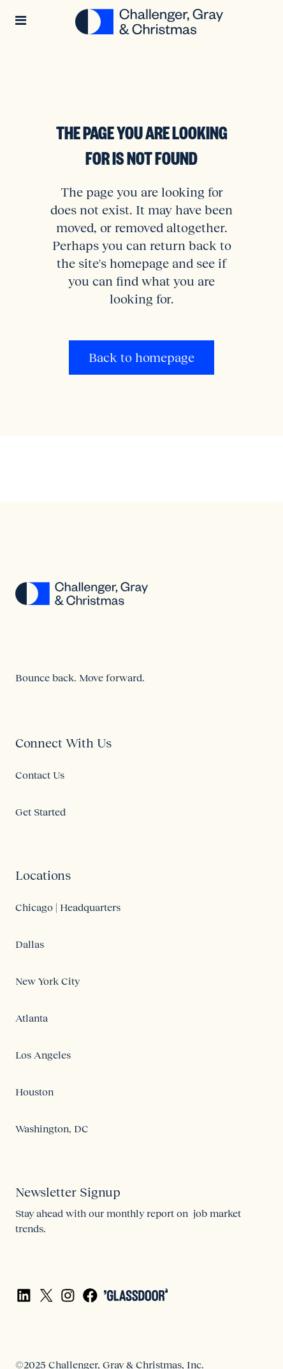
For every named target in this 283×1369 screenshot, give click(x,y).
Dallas (29, 944)
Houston (34, 1091)
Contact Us (39, 775)
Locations (43, 875)
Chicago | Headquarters (67, 907)
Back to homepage (141, 358)
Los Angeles (43, 1054)
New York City (47, 981)
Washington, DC (52, 1128)
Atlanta (31, 1018)
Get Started (40, 811)
